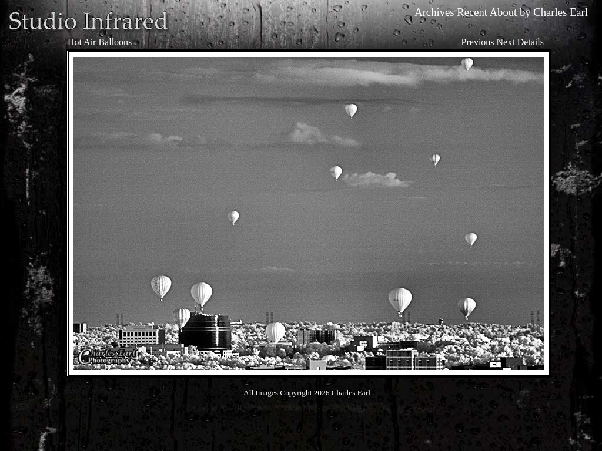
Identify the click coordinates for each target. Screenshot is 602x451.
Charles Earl (560, 12)
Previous (477, 42)
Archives (434, 12)
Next (506, 42)
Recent (472, 12)
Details (530, 42)
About (503, 12)
